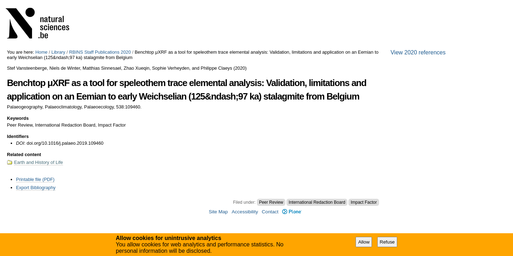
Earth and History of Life (38, 162)
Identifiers (17, 136)
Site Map (218, 211)
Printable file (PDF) (35, 179)
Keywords (17, 118)
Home (41, 52)
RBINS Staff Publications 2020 (100, 52)
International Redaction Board (317, 202)
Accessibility (245, 211)
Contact (270, 211)
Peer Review (271, 202)
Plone (292, 211)
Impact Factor (364, 202)
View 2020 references (417, 52)
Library (58, 52)
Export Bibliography (36, 187)
